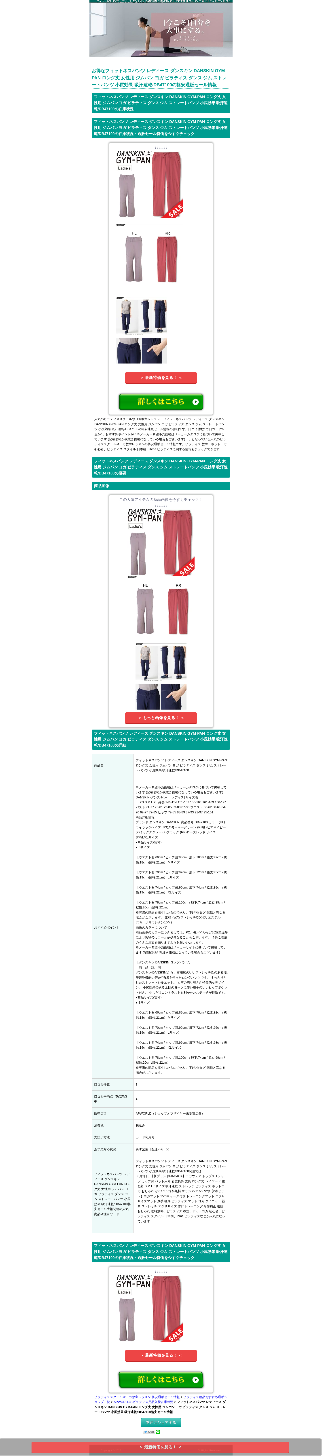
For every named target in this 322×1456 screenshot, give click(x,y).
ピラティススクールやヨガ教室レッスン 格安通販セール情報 (137, 1397)
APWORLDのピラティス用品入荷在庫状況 (143, 1402)
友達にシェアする (161, 1422)
